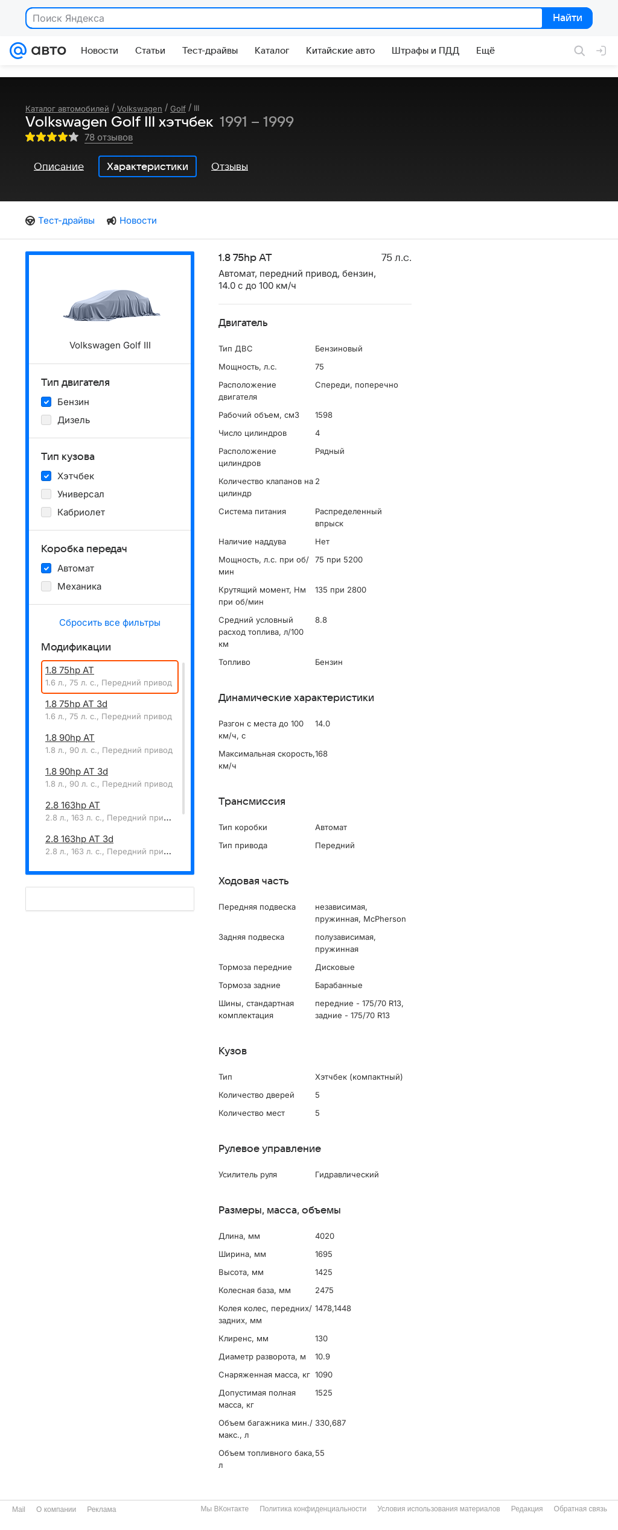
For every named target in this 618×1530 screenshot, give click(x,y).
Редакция (527, 1509)
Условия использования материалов (438, 1509)
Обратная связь (580, 1509)
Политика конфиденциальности (313, 1509)
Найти (566, 18)
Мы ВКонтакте (224, 1509)
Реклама (101, 1509)
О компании (56, 1509)
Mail (18, 1509)
